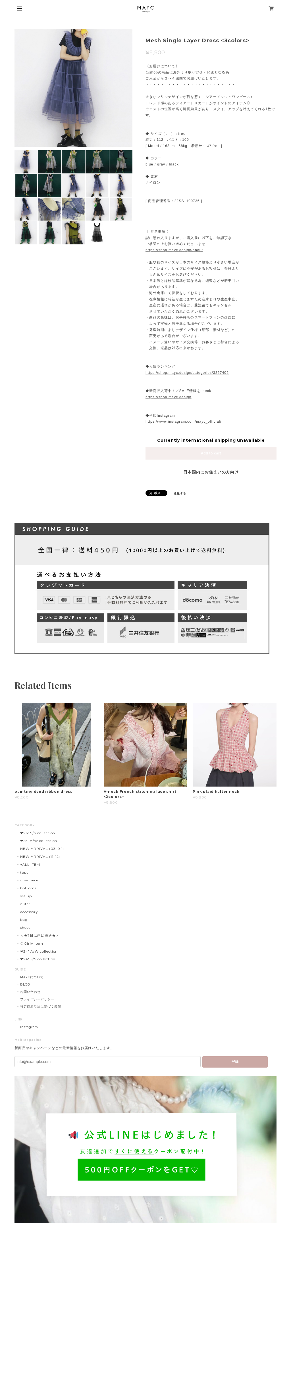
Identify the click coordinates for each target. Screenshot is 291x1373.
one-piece (29, 880)
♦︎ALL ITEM (30, 864)
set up (26, 896)
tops (24, 872)
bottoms (28, 888)
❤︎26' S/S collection (37, 833)
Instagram (29, 1027)
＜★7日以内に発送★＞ (39, 935)
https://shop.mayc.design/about (174, 250)
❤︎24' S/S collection (37, 959)
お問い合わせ (30, 992)
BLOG (25, 984)
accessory (29, 912)
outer (25, 904)
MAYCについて (32, 977)
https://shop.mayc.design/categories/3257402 (187, 373)
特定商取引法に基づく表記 (40, 1007)
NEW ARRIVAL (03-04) (42, 848)
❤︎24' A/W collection (39, 951)
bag (24, 919)
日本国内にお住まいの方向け (210, 472)
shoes (25, 927)
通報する (180, 493)
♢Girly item (31, 943)
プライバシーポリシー (37, 999)
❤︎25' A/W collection (38, 841)
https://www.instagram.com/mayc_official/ (183, 422)
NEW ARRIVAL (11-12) (40, 856)
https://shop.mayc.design (169, 397)
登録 (235, 1062)
